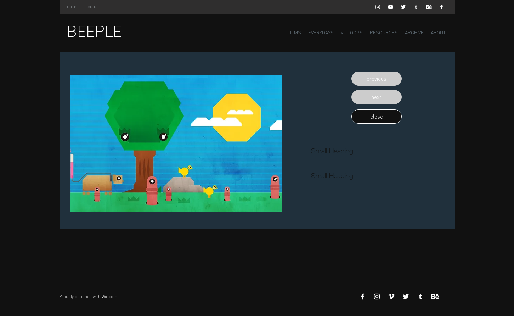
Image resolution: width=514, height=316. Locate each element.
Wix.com (109, 296)
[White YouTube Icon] (391, 7)
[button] (376, 79)
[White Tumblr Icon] (416, 7)
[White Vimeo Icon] (391, 296)
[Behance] (429, 7)
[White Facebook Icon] (442, 7)
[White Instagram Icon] (378, 7)
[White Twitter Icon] (403, 7)
